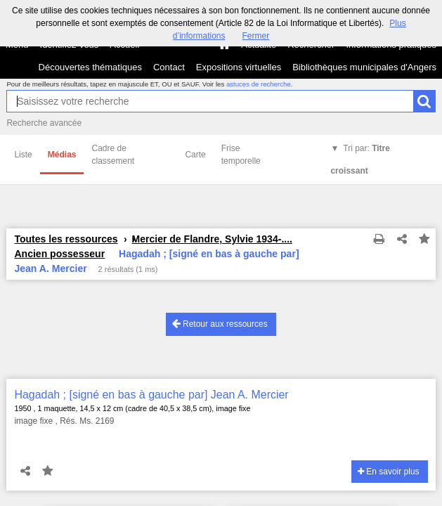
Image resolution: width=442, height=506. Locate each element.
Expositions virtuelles (238, 67)
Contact (169, 67)
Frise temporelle (241, 154)
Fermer (256, 36)
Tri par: (360, 159)
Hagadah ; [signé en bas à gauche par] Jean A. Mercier (151, 395)
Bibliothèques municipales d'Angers (364, 67)
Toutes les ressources (65, 239)
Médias (62, 155)
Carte (195, 155)
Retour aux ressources (220, 323)
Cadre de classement (112, 154)
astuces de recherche (258, 84)
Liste (23, 155)
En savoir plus (389, 471)
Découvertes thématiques (90, 67)
